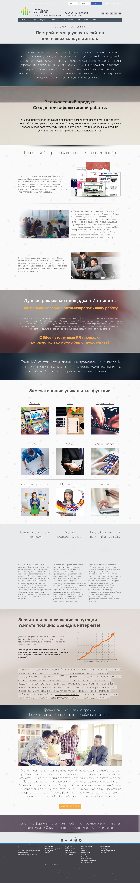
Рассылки (70, 443)
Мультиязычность (69, 484)
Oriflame (21, 189)
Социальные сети (105, 443)
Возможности (86, 847)
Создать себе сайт (70, 806)
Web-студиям (69, 854)
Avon (28, 189)
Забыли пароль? (117, 4)
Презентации (104, 849)
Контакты (96, 20)
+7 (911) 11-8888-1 (78, 13)
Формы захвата (105, 403)
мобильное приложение (108, 574)
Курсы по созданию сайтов (108, 851)
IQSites (22, 851)
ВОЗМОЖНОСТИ (55, 20)
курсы (114, 594)
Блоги (70, 403)
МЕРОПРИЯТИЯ (69, 20)
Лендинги (34, 403)
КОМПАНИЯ (33, 20)
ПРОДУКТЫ (43, 20)
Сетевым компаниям (71, 852)
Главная (23, 20)
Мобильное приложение (35, 484)
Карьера (47, 852)
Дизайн (34, 443)
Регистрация (107, 4)
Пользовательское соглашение (27, 854)
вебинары (92, 596)
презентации (102, 596)
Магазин (105, 484)
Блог (78, 20)
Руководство (49, 851)
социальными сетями (67, 694)
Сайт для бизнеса (70, 849)
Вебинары (103, 852)
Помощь (87, 20)
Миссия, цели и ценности (52, 849)
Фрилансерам (69, 851)
